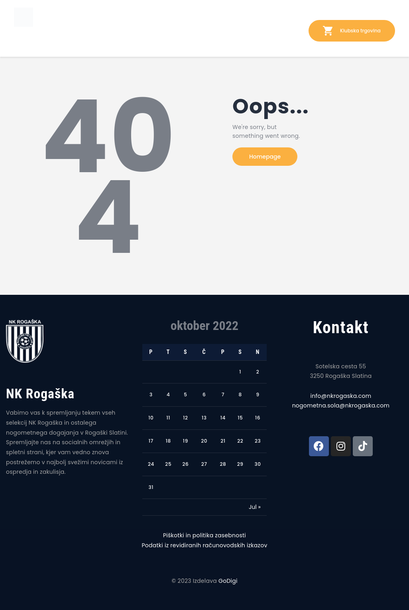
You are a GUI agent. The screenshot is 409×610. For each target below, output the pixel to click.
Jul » (255, 507)
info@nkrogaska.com (341, 396)
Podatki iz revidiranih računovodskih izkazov (204, 545)
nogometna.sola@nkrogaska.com (341, 405)
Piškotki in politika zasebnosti (204, 535)
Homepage (265, 157)
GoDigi (228, 581)
